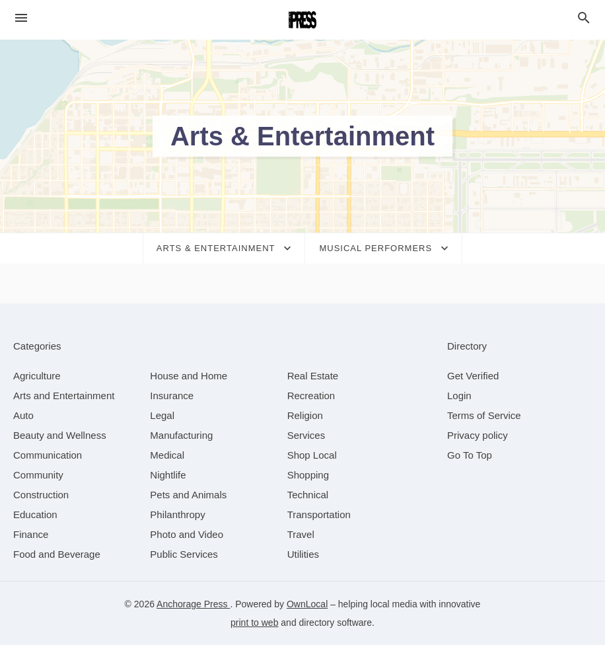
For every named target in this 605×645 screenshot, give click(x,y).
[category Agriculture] (37, 375)
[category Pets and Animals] (188, 494)
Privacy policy (477, 435)
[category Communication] (47, 455)
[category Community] (38, 474)
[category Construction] (41, 494)
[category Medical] (167, 455)
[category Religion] (305, 415)
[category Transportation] (319, 514)
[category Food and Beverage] (56, 554)
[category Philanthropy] (177, 514)
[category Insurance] (172, 395)
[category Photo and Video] (186, 534)
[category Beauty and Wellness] (59, 435)
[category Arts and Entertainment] (63, 395)
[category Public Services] (184, 554)
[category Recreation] (311, 395)
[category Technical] (308, 494)
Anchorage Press (193, 604)
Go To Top (469, 455)
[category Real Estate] (313, 375)
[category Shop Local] (312, 455)
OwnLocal (307, 604)
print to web (254, 622)
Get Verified (473, 375)
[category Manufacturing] (181, 435)
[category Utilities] (303, 554)
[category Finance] (30, 534)
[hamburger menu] (21, 18)
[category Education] (35, 514)
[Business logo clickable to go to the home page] (302, 19)
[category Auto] (23, 415)
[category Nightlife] (168, 474)
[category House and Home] (188, 375)
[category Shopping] (308, 474)
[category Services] (306, 435)
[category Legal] (162, 415)
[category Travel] (300, 534)
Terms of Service (484, 415)
